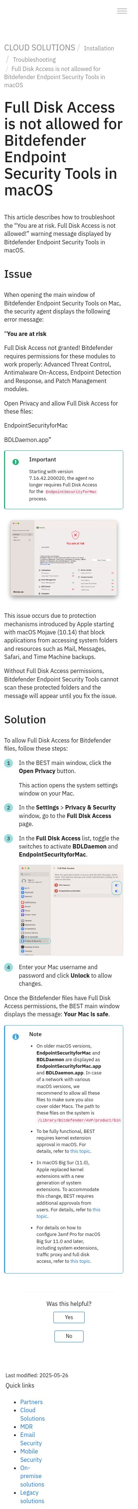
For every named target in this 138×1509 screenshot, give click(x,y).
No (69, 1336)
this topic (80, 1151)
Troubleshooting (34, 59)
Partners (31, 1402)
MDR (26, 1426)
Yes (69, 1317)
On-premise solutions (32, 1476)
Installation (99, 48)
